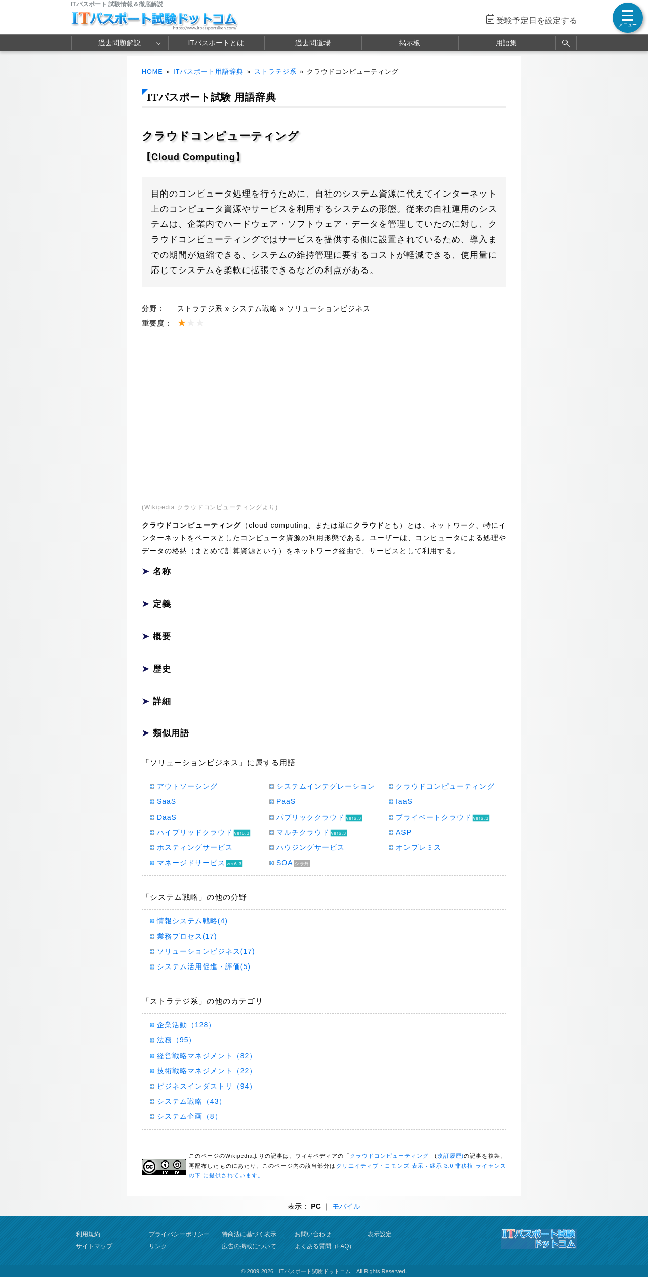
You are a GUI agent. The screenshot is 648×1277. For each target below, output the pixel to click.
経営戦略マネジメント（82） (207, 1056)
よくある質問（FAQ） (325, 1246)
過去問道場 (313, 42)
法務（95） (176, 1040)
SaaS (166, 801)
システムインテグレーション (325, 786)
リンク (158, 1246)
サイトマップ (94, 1246)
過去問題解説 (119, 42)
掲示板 (409, 42)
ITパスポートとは (216, 42)
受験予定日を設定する (536, 20)
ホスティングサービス (195, 847)
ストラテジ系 (275, 71)
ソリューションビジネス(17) (206, 951)
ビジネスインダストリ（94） (207, 1086)
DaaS (167, 817)
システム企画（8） (189, 1116)
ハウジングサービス (310, 847)
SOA (284, 863)
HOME (152, 71)
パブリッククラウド (310, 817)
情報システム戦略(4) (192, 921)
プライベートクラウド (434, 817)
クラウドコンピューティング (445, 786)
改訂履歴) (450, 1156)
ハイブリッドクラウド (195, 832)
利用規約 (88, 1234)
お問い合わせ (313, 1234)
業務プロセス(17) (187, 936)
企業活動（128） (186, 1025)
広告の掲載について (249, 1246)
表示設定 (380, 1234)
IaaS (404, 801)
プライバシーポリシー (179, 1234)
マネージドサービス (191, 863)
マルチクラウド (303, 832)
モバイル (346, 1206)
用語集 (506, 42)
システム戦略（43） (191, 1101)
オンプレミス (418, 847)
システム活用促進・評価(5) (204, 966)
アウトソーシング (187, 786)
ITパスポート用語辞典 (208, 71)
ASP (404, 832)
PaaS (286, 801)
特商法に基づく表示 (249, 1234)
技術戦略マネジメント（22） (207, 1071)
